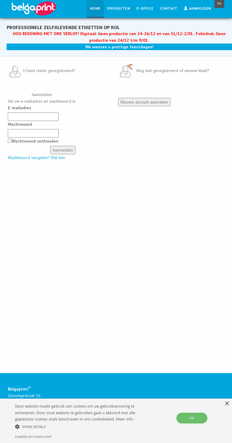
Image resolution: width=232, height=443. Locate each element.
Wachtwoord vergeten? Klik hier (37, 157)
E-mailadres (19, 107)
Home (95, 8)
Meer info (124, 419)
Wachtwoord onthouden (35, 141)
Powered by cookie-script (33, 437)
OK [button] (191, 418)
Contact (168, 8)
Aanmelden (197, 8)
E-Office (144, 8)
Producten (118, 8)
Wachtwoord (20, 124)
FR (219, 4)
